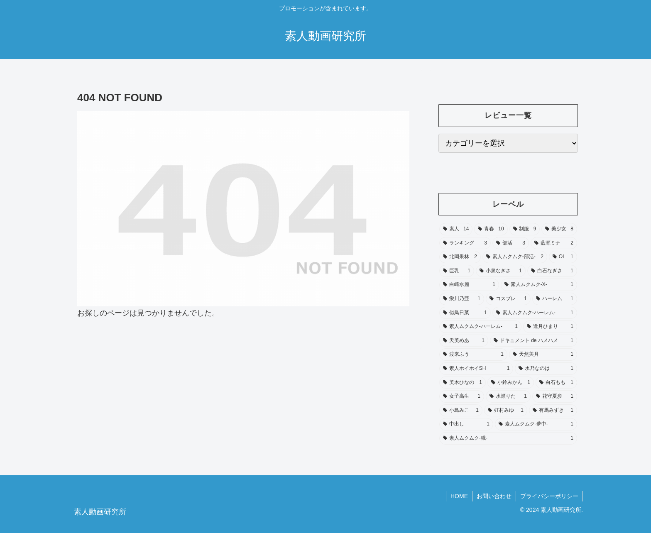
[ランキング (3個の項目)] (465, 243)
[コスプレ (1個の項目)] (508, 299)
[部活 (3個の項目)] (510, 243)
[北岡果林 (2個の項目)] (460, 257)
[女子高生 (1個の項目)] (461, 396)
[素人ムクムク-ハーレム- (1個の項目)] (480, 326)
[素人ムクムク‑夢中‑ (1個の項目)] (536, 424)
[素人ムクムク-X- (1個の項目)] (539, 285)
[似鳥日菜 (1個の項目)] (465, 313)
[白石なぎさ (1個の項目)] (552, 271)
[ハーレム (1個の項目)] (554, 299)
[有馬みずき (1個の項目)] (553, 410)
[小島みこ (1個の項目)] (460, 410)
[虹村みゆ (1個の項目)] (505, 410)
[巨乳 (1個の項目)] (456, 271)
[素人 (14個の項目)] (455, 229)
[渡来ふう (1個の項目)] (473, 354)
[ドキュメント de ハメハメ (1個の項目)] (533, 341)
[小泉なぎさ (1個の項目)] (501, 271)
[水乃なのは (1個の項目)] (546, 368)
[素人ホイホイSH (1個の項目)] (476, 368)
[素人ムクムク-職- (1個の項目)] (508, 438)
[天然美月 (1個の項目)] (543, 354)
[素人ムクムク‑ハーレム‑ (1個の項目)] (534, 313)
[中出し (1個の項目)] (466, 424)
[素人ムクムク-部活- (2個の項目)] (514, 257)
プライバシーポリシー (549, 496)
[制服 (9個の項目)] (524, 229)
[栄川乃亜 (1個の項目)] (461, 299)
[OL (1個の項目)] (563, 257)
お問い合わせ (494, 496)
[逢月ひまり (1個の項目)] (550, 326)
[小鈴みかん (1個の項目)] (510, 383)
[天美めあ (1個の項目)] (463, 341)
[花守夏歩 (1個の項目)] (554, 396)
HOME (459, 496)
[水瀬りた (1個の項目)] (508, 396)
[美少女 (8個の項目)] (559, 229)
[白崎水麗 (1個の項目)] (469, 285)
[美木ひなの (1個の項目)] (462, 383)
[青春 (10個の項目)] (490, 229)
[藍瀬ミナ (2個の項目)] (554, 243)
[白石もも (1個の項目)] (556, 383)
